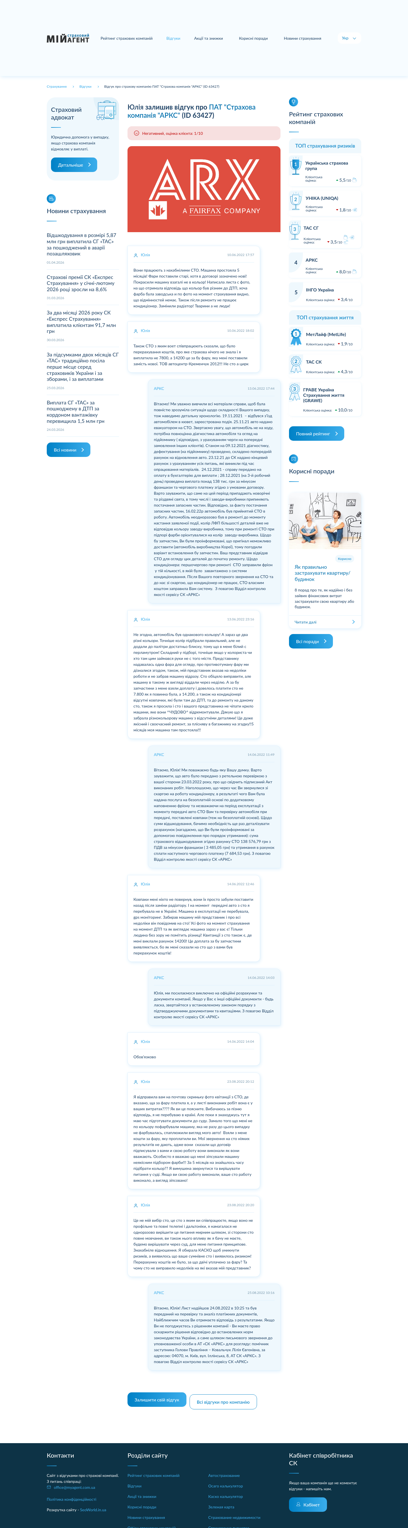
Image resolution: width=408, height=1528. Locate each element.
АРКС (312, 260)
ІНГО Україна (320, 289)
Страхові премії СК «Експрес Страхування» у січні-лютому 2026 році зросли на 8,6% (80, 283)
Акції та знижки (210, 38)
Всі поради (307, 641)
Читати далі (305, 622)
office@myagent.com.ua (74, 1482)
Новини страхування (302, 38)
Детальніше (70, 164)
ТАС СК (314, 361)
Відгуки (134, 1481)
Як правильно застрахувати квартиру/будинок (322, 573)
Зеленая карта (221, 1502)
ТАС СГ (311, 227)
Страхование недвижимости (234, 1512)
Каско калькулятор (225, 1491)
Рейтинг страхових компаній (130, 38)
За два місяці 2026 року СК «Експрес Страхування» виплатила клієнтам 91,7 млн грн (81, 321)
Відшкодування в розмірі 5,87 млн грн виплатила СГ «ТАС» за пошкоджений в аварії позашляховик (81, 244)
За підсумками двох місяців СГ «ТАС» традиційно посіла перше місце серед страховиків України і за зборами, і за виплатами (83, 366)
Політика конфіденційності (71, 1494)
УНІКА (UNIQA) (322, 198)
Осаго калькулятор (225, 1481)
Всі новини (65, 449)
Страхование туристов (228, 1523)
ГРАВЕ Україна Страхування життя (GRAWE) (323, 395)
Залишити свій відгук (157, 1397)
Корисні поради (254, 38)
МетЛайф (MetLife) (326, 334)
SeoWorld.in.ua (93, 1505)
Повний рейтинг (313, 433)
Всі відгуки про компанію (225, 1397)
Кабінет (311, 1500)
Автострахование (224, 1470)
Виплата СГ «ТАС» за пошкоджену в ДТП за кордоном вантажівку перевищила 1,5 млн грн (76, 411)
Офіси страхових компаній (152, 1523)
